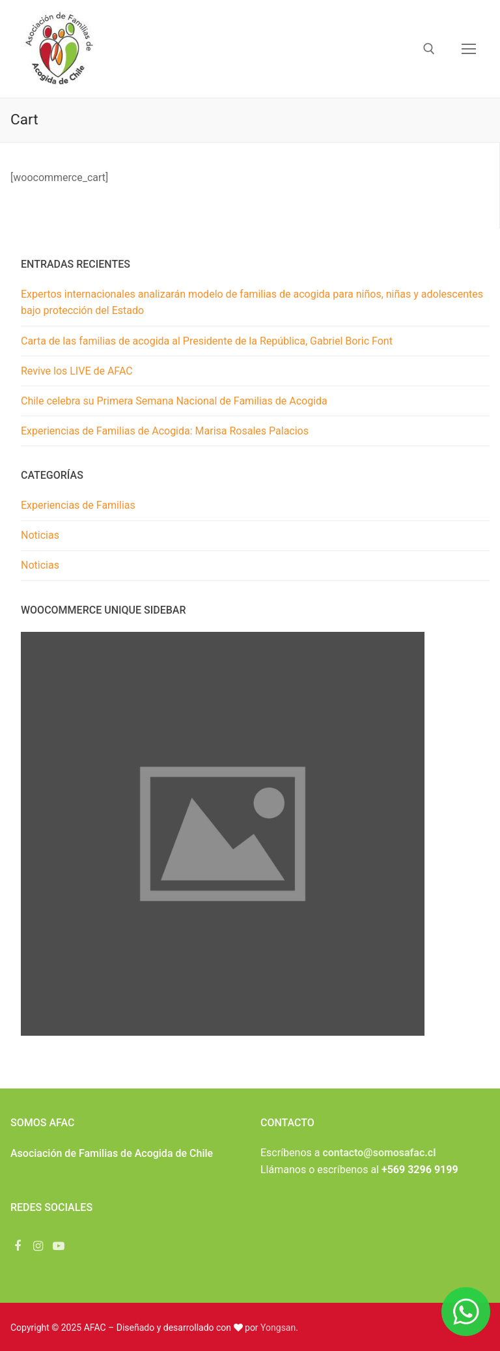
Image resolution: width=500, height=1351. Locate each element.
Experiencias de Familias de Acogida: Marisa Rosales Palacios (165, 431)
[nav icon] (469, 49)
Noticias (40, 535)
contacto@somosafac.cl (379, 1152)
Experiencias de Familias (78, 505)
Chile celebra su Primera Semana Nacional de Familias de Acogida (174, 401)
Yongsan (278, 1327)
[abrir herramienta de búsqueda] (429, 49)
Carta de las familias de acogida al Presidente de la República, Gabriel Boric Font (207, 341)
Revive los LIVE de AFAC (77, 371)
